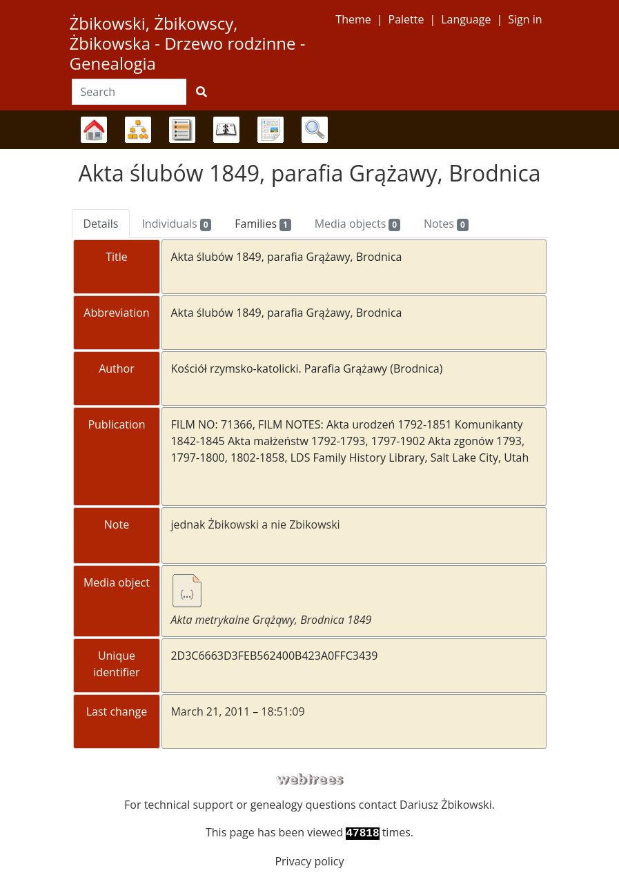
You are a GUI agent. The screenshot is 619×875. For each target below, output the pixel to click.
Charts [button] (138, 129)
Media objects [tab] (357, 223)
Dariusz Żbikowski (446, 804)
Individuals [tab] (176, 223)
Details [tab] (101, 223)
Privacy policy (309, 861)
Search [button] (314, 129)
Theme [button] (353, 19)
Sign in (525, 19)
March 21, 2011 (210, 711)
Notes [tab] (446, 223)
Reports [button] (270, 129)
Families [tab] (263, 223)
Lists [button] (182, 129)
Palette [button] (406, 19)
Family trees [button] (94, 129)
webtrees (309, 779)
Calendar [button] (226, 129)
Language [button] (466, 19)
